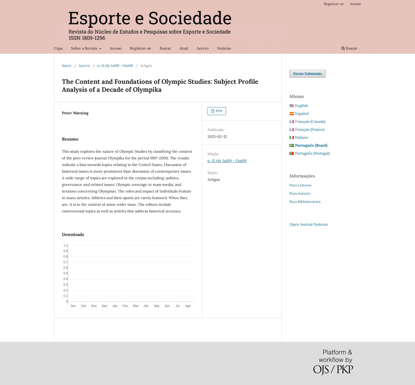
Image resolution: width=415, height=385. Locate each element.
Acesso (115, 48)
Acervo (203, 48)
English (301, 105)
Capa (58, 48)
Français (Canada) (310, 121)
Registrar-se (140, 48)
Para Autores (300, 193)
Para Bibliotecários (305, 201)
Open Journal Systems (309, 224)
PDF (218, 111)
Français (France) (309, 129)
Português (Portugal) (312, 153)
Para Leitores (300, 185)
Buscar (165, 48)
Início (66, 65)
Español (302, 113)
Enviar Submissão (307, 73)
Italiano (301, 137)
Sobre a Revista (84, 48)
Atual (183, 48)
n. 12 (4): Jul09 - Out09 (115, 65)
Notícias (224, 48)
